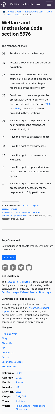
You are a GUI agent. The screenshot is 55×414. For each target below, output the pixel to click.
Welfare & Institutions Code (30, 11)
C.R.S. (19, 377)
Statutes (20, 382)
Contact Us (8, 352)
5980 (47, 104)
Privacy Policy (9, 366)
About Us (7, 343)
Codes (11, 11)
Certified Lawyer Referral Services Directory (25, 292)
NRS (18, 387)
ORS (24, 396)
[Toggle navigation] (49, 4)
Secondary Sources (12, 361)
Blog (4, 338)
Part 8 (9, 14)
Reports (6, 357)
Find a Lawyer (9, 333)
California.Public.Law (25, 4)
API (3, 347)
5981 (17, 108)
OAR (18, 396)
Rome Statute (23, 405)
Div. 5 (49, 11)
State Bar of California (18, 281)
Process (18, 14)
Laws (18, 391)
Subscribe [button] (9, 257)
